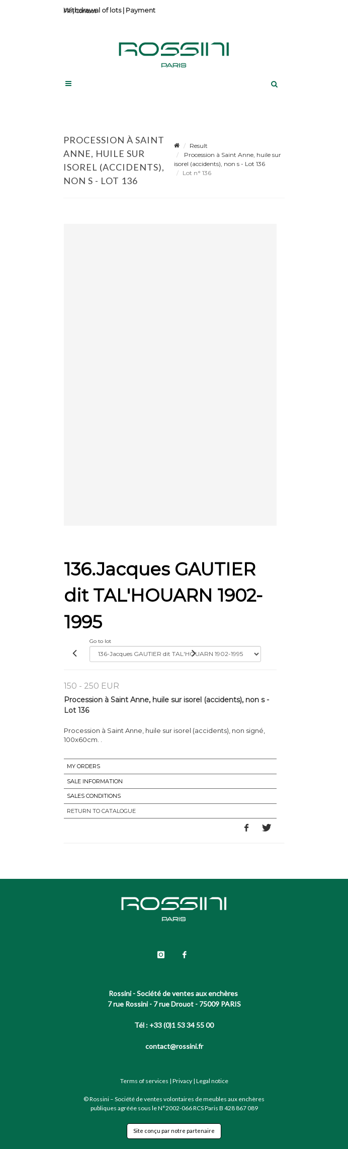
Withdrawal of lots (92, 10)
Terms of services (144, 1081)
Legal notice (212, 1081)
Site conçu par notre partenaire (174, 1130)
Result (199, 145)
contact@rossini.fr (174, 1046)
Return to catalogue (101, 810)
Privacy (182, 1081)
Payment (140, 10)
